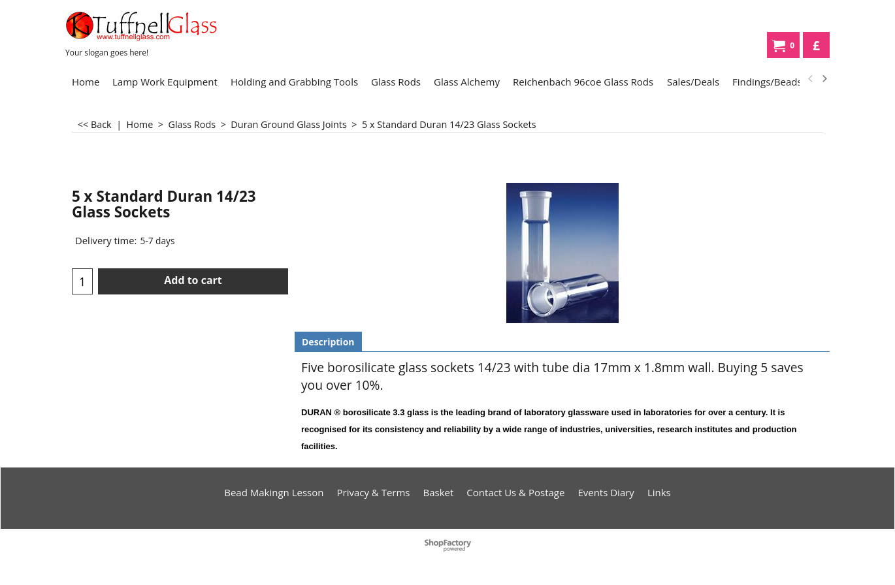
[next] (824, 79)
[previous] (811, 79)
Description (328, 342)
